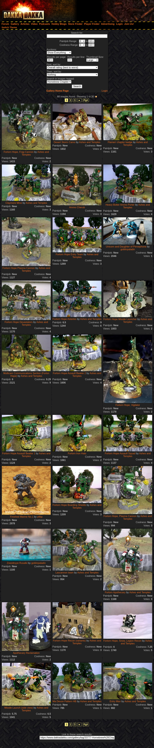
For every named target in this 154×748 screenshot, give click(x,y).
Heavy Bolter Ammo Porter (120, 204)
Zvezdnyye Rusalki (17, 563)
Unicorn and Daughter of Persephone (126, 246)
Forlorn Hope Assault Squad (120, 453)
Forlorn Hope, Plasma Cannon (120, 516)
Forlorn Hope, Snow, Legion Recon (122, 640)
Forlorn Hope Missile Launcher (120, 319)
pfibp (40, 516)
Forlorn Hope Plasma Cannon (18, 268)
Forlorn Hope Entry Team (69, 254)
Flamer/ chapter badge (120, 142)
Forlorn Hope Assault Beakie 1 (18, 453)
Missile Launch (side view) (18, 707)
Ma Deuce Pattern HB (64, 701)
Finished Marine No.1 (21, 516)
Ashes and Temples (89, 142)
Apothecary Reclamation (26, 653)
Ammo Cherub (77, 207)
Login (105, 90)
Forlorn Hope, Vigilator (128, 405)
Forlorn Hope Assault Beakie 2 (69, 373)
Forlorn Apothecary (115, 592)
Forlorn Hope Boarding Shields (69, 505)
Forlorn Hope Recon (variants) (69, 640)
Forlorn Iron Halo (77, 453)
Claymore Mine (14, 203)
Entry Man (115, 701)
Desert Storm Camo (64, 142)
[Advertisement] (113, 9)
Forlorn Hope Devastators (19, 322)
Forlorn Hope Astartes (64, 319)
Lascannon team (64, 572)
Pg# (86, 100)
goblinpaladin (128, 249)
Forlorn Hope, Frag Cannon (19, 152)
